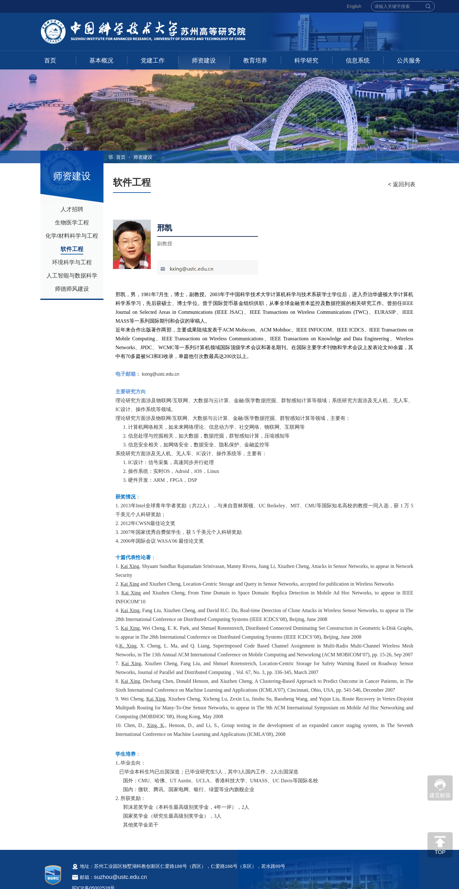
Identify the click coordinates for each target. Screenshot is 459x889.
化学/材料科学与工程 (71, 236)
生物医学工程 (72, 222)
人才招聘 (72, 209)
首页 (50, 60)
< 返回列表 (402, 184)
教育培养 (255, 60)
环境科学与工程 (72, 262)
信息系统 (358, 60)
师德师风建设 (72, 289)
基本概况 (101, 60)
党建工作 (153, 60)
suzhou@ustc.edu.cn (120, 877)
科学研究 (306, 60)
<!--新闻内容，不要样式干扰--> (264, 563)
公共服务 (409, 60)
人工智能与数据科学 (71, 275)
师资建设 (204, 60)
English (354, 6)
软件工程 (72, 249)
